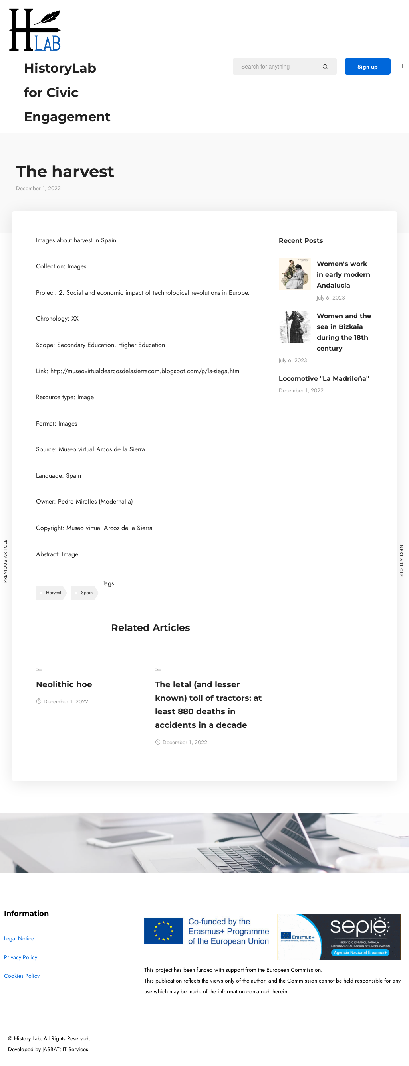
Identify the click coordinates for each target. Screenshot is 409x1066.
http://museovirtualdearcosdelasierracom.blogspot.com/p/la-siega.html (145, 371)
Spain (87, 592)
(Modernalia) (116, 501)
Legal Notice (19, 938)
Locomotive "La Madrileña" (324, 378)
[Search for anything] (325, 67)
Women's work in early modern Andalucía (343, 274)
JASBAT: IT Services (65, 1049)
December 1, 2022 (62, 701)
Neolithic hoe (64, 684)
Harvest (53, 592)
